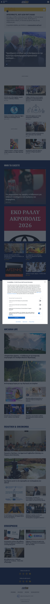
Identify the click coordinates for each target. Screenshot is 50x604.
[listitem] (25, 298)
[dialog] (25, 302)
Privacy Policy (31, 321)
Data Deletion (18, 321)
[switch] (39, 301)
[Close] (45, 282)
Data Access (25, 321)
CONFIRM (16, 317)
